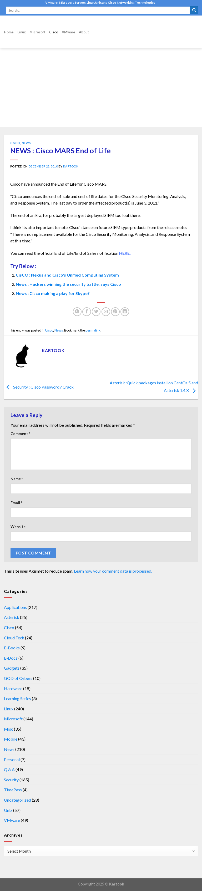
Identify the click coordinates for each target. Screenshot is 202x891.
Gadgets (11, 667)
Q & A (9, 769)
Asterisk (11, 617)
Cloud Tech (14, 637)
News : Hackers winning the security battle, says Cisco (68, 284)
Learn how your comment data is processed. (113, 570)
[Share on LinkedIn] (124, 311)
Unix (8, 810)
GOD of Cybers (18, 678)
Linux (21, 32)
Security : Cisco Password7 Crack (39, 387)
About (84, 32)
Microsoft (37, 32)
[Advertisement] (101, 88)
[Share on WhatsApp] (77, 311)
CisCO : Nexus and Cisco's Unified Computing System (67, 274)
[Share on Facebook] (86, 311)
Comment (20, 433)
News (26, 143)
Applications (15, 607)
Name (17, 479)
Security (11, 779)
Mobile (10, 738)
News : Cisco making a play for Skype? (53, 293)
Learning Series (17, 698)
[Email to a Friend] (106, 311)
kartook (70, 166)
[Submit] (194, 10)
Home (9, 32)
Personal (12, 759)
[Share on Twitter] (96, 311)
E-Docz (11, 657)
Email (16, 503)
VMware (68, 32)
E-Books (12, 647)
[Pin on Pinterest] (115, 311)
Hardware (13, 688)
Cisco (53, 32)
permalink (92, 330)
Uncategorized (17, 799)
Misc (8, 728)
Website (18, 527)
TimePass (13, 789)
